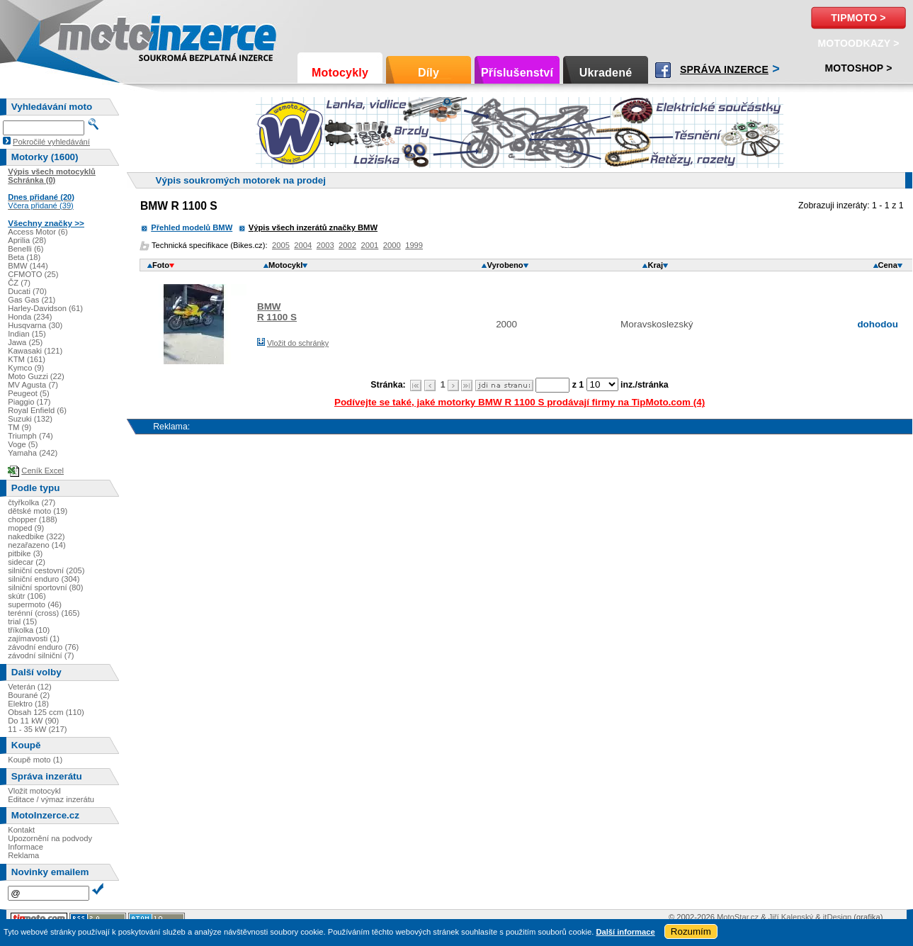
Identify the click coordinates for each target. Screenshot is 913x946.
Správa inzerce (724, 69)
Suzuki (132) (30, 419)
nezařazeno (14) (36, 545)
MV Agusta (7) (33, 385)
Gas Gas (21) (31, 299)
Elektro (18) (28, 703)
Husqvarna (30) (35, 325)
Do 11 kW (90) (33, 720)
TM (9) (19, 427)
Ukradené (606, 73)
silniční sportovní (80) (45, 587)
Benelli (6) (25, 248)
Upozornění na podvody (50, 838)
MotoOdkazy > (858, 43)
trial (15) (22, 621)
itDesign (837, 917)
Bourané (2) (29, 695)
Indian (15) (27, 334)
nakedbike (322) (36, 536)
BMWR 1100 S (277, 311)
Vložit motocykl (34, 791)
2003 (325, 245)
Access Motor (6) (38, 231)
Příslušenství (517, 73)
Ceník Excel (42, 470)
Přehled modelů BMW (191, 227)
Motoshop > (858, 68)
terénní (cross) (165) (43, 613)
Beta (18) (24, 257)
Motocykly (340, 73)
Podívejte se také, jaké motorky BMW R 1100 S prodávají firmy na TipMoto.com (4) (519, 402)
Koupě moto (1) (35, 759)
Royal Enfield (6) (37, 410)
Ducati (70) (27, 291)
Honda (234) (30, 316)
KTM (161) (26, 359)
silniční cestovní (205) (46, 570)
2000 (392, 245)
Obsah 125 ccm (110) (46, 712)
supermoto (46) (35, 604)
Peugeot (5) (28, 393)
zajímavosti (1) (33, 638)
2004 (303, 245)
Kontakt (21, 830)
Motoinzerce (87, 35)
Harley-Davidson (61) (45, 308)
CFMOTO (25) (33, 274)
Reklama (23, 855)
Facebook (663, 70)
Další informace (625, 932)
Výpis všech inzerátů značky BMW (313, 227)
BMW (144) (28, 265)
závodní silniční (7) (41, 655)
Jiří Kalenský (791, 917)
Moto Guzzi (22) (36, 376)
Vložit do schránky (298, 343)
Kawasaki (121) (35, 351)
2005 (281, 245)
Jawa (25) (25, 342)
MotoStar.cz (738, 917)
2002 (347, 245)
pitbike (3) (25, 553)
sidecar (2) (26, 562)
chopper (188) (32, 519)
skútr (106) (26, 596)
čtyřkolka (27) (31, 502)
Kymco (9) (26, 368)
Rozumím (691, 931)
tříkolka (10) (29, 630)
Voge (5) (23, 444)
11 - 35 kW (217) (37, 729)
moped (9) (26, 528)
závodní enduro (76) (43, 647)
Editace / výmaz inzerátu (51, 799)
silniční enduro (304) (43, 579)
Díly (428, 73)
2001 (369, 245)
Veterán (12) (30, 686)
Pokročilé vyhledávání (51, 141)
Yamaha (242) (32, 453)
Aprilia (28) (27, 240)
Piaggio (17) (29, 402)
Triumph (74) (30, 436)
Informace (25, 847)
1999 (414, 245)
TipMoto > (858, 17)
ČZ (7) (19, 282)
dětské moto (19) (37, 511)
